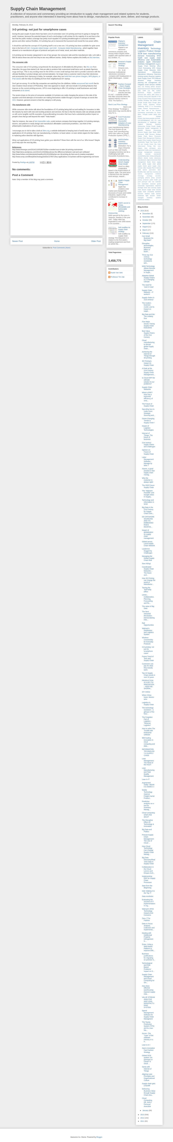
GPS (153, 68)
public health (154, 180)
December (146, 214)
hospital (149, 168)
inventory (143, 48)
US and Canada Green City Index (149, 144)
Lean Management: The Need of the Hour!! (148, 762)
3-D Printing (146, 86)
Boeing (159, 88)
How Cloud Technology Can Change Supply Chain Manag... (148, 850)
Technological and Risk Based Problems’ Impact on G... (148, 967)
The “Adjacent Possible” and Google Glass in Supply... (148, 494)
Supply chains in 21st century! (148, 299)
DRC (153, 94)
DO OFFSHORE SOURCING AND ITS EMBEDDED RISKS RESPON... (148, 522)
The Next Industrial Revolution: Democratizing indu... (148, 616)
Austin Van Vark (117, 273)
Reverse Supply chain (145, 132)
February (146, 233)
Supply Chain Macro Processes (149, 136)
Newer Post (17, 241)
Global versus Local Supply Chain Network (148, 544)
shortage (140, 187)
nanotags (149, 176)
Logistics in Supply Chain (148, 703)
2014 (142, 211)
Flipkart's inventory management (123, 43)
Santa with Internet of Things (146, 1069)
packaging (141, 177)
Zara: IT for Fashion (146, 919)
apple (148, 62)
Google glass (156, 102)
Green (140, 104)
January (145, 1110)
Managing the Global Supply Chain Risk (148, 558)
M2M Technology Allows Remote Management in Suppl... (148, 269)
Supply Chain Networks (147, 388)
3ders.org (45, 131)
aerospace (152, 148)
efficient (140, 158)
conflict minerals (144, 154)
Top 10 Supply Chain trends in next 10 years (148, 675)
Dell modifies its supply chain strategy (124, 229)
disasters (141, 80)
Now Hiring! (146, 563)
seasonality (141, 185)
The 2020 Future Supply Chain (148, 486)
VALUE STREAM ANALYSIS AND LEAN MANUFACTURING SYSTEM (148, 1002)
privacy (140, 180)
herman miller (142, 168)
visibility (158, 84)
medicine (158, 174)
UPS (159, 142)
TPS (153, 78)
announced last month (85, 83)
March (145, 230)
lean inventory (154, 172)
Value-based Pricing (144, 146)
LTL (155, 120)
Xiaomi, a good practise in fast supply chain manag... (148, 472)
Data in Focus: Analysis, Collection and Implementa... (148, 927)
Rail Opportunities (148, 624)
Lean (148, 60)
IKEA (159, 70)
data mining (150, 156)
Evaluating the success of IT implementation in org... (148, 903)
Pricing (148, 126)
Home (57, 241)
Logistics (142, 51)
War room (157, 146)
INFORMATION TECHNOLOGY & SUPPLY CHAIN (148, 752)
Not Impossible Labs (42, 121)
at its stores (25, 90)
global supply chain (149, 164)
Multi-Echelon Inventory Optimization (123, 141)
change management (145, 152)
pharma (147, 177)
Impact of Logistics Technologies (148, 428)
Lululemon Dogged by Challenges (147, 551)
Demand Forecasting (146, 56)
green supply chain (154, 166)
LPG (152, 120)
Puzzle (153, 126)
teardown (158, 191)
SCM (140, 53)
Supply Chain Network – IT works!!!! (147, 292)
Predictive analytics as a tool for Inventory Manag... (148, 805)
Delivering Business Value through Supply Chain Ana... (148, 1092)
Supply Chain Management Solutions (149, 138)
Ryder (154, 132)
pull (160, 180)
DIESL (149, 94)
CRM (144, 90)
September (146, 223)
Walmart (158, 78)
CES (14, 100)
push (139, 181)
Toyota (155, 142)
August (145, 227)
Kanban (158, 116)
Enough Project (147, 98)
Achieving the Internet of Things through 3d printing (148, 355)
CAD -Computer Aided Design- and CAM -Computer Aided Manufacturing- (54, 48)
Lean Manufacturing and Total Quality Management (148, 772)
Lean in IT (145, 779)
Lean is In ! (146, 1045)
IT (150, 106)
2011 (139, 86)
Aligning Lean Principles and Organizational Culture (148, 1077)
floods (149, 162)
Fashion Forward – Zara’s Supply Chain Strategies (124, 86)
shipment (158, 185)
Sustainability (156, 60)
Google (140, 102)
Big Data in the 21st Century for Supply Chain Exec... (148, 510)
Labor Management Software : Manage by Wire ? (148, 461)
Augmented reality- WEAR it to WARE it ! (148, 785)
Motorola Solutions (153, 124)
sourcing (153, 187)
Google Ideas (147, 102)
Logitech (140, 124)
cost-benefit (157, 154)
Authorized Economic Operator (147, 88)
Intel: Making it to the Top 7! (148, 892)
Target (147, 142)
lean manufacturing (152, 53)
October (145, 220)
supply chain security (154, 189)
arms (159, 148)
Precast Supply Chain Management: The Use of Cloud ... (148, 839)
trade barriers (156, 193)
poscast (158, 177)
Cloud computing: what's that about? (148, 815)
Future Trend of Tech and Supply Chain (148, 658)
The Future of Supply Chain (148, 405)
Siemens (152, 134)
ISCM (146, 106)
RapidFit (140, 130)
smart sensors (150, 84)
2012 (142, 1118)
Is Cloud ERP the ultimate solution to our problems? (148, 381)
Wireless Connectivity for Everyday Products (147, 641)
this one (90, 67)
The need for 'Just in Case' (148, 286)
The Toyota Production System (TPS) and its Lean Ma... (148, 1026)
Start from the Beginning (147, 887)
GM (151, 100)
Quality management (152, 128)
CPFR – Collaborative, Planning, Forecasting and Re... (148, 599)
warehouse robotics (143, 199)
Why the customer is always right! (147, 480)
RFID (159, 56)
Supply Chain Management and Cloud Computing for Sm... (148, 979)
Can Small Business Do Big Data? (147, 238)
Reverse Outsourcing (153, 130)
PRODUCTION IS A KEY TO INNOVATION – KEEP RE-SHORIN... (148, 684)
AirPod (153, 86)
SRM (146, 134)
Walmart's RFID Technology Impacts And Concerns (148, 912)
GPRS (155, 100)
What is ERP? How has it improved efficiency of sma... (147, 397)
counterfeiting (142, 156)
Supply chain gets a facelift (148, 1085)
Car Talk (151, 90)
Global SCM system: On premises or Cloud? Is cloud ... (147, 1060)
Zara (145, 148)
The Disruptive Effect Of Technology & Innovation (148, 823)
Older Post (96, 241)
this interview (94, 57)
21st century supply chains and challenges (148, 445)
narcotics (158, 176)
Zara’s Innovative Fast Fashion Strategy (148, 1050)
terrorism (140, 193)
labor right (146, 172)
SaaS (140, 78)
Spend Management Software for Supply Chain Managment (148, 1015)
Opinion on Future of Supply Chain (148, 452)
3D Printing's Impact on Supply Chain (148, 363)
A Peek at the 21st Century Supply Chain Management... (148, 371)
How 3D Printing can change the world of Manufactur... (148, 581)
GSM (159, 100)
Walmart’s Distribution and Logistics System (148, 631)
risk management (151, 82)
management (149, 174)
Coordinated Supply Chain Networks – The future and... (148, 571)
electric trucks (148, 158)
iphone (145, 170)
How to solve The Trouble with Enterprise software (148, 732)
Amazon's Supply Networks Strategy (124, 64)
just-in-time (152, 170)
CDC (139, 90)
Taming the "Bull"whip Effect (146, 590)
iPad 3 (154, 168)
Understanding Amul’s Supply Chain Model (123, 162)
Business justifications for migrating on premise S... (148, 957)
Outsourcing (141, 126)
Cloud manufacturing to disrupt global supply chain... (148, 344)
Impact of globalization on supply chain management (148, 534)
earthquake (157, 156)
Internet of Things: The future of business (147, 436)
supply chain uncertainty (146, 191)
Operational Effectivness (149, 72)
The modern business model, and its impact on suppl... (148, 307)
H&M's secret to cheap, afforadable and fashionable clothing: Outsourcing (119, 208)
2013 (142, 1115)
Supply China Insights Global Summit (149, 140)
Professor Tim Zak (117, 277)
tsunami (152, 195)
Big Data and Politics (147, 831)
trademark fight (143, 195)
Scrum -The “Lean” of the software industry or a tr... (147, 1037)
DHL (145, 94)
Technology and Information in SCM (148, 502)
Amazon (158, 86)
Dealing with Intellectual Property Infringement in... (147, 937)
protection (146, 180)
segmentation (150, 185)
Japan (155, 114)
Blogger (99, 1137)
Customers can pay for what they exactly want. (147, 667)
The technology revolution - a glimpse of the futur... (148, 711)
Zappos (140, 148)
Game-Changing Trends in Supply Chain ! (148, 421)
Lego (159, 122)
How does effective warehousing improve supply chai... (148, 990)
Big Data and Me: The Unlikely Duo (148, 316)
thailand (147, 193)
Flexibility (146, 100)
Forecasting (147, 68)
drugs (149, 80)
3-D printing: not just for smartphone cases (148, 650)
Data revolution (147, 896)
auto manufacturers (155, 150)
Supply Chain (146, 78)
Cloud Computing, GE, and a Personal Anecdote (147, 1102)
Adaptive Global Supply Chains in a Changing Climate (148, 279)
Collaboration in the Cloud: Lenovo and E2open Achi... (148, 870)
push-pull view (146, 181)
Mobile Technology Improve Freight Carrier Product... (148, 794)
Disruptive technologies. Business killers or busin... (148, 247)
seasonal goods (155, 184)
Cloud (140, 68)
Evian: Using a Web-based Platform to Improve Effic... (148, 947)
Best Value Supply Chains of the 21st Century (148, 334)
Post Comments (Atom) (61, 248)
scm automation (143, 184)
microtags (141, 176)
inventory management (146, 64)
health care (143, 58)
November (146, 217)
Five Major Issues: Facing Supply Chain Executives (148, 325)
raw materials (156, 181)
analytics (141, 62)
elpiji (148, 160)
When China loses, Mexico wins (148, 697)
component (157, 152)
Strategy (158, 134)
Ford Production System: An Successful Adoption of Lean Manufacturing (124, 121)
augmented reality (143, 150)
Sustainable (141, 142)
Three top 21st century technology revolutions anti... (147, 259)
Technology (156, 48)
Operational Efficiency (145, 74)
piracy (153, 177)
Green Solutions (149, 104)
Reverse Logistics (155, 76)
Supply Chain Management (38, 8)
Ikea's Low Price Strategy (117, 104)
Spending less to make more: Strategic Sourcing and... (148, 412)
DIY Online (146, 692)
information (156, 62)
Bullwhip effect (155, 66)
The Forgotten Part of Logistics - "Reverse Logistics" (147, 721)
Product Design (154, 51)
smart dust (147, 187)
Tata (151, 142)
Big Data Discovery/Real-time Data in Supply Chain (148, 861)
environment (154, 160)
